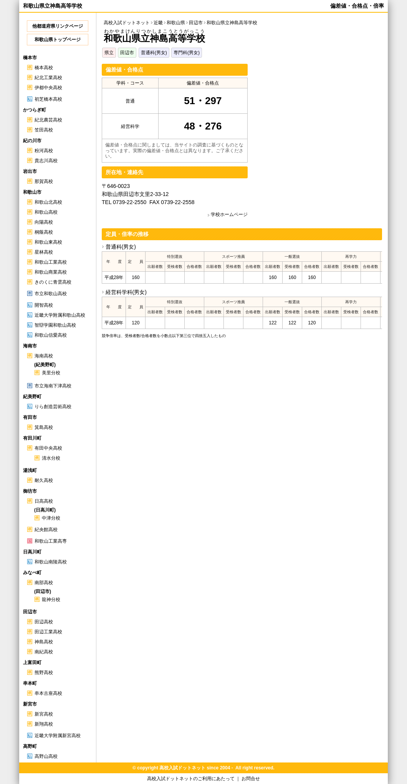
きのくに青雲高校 (53, 282)
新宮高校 (44, 714)
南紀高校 (44, 651)
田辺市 (127, 52)
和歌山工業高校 (51, 262)
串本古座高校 (48, 693)
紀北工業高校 (48, 77)
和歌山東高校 (48, 242)
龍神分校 (51, 599)
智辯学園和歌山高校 (55, 325)
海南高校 (44, 356)
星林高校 (44, 252)
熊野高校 (44, 672)
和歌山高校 (46, 212)
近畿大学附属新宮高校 (58, 735)
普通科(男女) (154, 52)
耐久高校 (44, 480)
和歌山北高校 (48, 202)
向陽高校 (44, 222)
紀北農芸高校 (48, 120)
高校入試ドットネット (127, 22)
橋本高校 (44, 67)
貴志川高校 (46, 160)
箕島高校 (44, 427)
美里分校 (51, 372)
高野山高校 (46, 756)
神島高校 (44, 641)
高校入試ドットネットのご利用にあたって (191, 778)
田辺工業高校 (48, 632)
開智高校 (44, 305)
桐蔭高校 (44, 232)
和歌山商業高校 (51, 272)
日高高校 (44, 501)
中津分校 (51, 518)
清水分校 (51, 458)
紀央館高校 (46, 529)
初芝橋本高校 (48, 99)
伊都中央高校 (48, 87)
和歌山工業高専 (51, 541)
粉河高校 (44, 150)
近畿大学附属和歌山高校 (60, 315)
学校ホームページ (229, 214)
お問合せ (251, 778)
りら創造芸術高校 (53, 406)
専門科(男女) (187, 52)
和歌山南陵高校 (51, 562)
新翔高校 (44, 724)
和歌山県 (176, 22)
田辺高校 (44, 622)
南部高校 (44, 582)
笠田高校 (44, 130)
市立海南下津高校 (53, 386)
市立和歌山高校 (51, 293)
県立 (109, 52)
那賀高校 (44, 181)
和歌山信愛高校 (51, 335)
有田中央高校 (48, 448)
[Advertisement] (317, 117)
